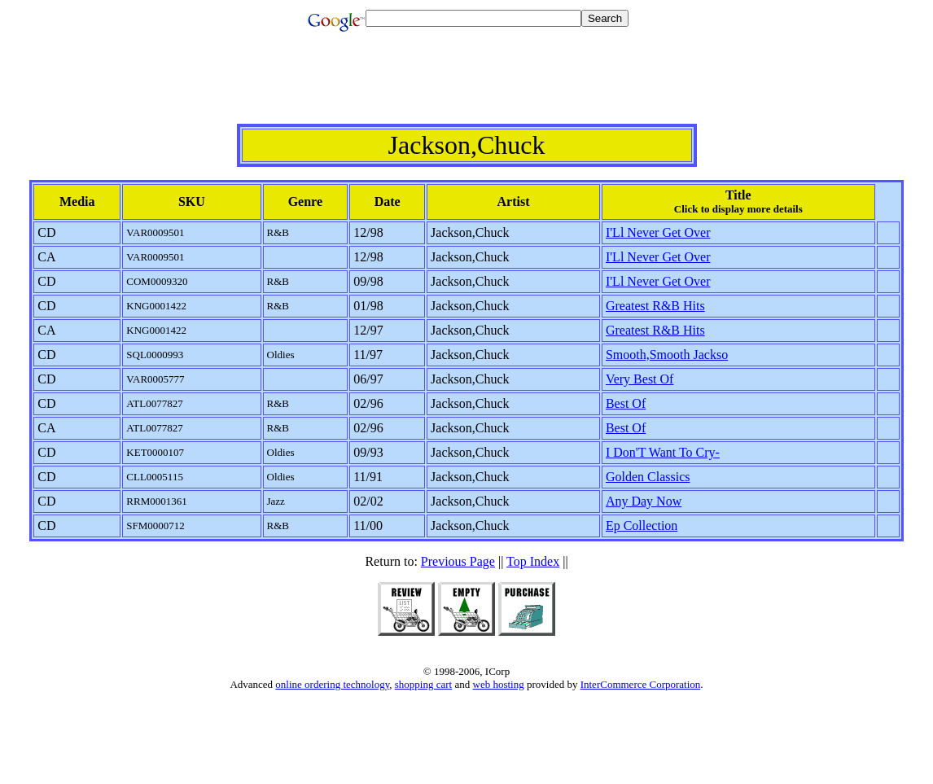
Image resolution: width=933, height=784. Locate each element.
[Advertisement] (466, 87)
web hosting (498, 684)
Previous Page (458, 561)
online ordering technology (332, 684)
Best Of (626, 403)
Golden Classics (648, 477)
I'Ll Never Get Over (658, 232)
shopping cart (423, 684)
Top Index (532, 561)
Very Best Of (640, 379)
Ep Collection (641, 525)
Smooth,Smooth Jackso (667, 354)
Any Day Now (643, 501)
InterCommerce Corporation (640, 684)
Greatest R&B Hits (655, 306)
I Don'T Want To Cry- (663, 452)
